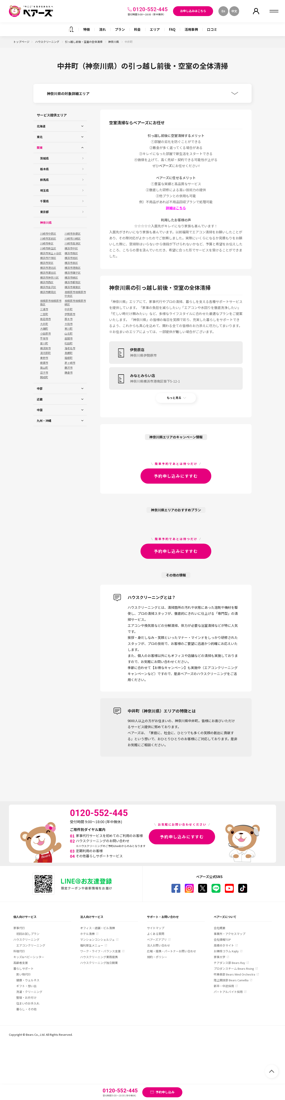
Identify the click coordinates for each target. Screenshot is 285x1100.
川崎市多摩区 (73, 233)
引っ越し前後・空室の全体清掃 (84, 42)
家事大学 (219, 957)
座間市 (69, 338)
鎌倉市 (69, 372)
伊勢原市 (70, 314)
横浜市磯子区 (73, 272)
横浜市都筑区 (73, 282)
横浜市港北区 (48, 267)
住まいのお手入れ (27, 1003)
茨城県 (44, 158)
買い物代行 (23, 974)
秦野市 (44, 358)
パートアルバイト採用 (228, 992)
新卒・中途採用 (224, 986)
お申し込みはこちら (193, 11)
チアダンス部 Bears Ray (229, 963)
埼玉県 (44, 190)
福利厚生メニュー (91, 945)
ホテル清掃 (87, 934)
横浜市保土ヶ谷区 (50, 253)
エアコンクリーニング (30, 945)
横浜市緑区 (71, 277)
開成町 (44, 377)
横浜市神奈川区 (49, 277)
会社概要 (219, 928)
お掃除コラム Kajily (226, 951)
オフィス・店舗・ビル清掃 (97, 928)
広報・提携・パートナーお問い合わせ (171, 951)
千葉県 (44, 201)
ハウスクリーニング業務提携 (99, 957)
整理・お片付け (26, 997)
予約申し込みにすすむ (176, 476)
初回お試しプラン (27, 934)
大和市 (69, 324)
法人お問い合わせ (158, 945)
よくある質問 (155, 934)
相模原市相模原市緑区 (75, 302)
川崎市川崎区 (73, 238)
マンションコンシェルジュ (97, 939)
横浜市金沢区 (48, 287)
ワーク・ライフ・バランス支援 (100, 951)
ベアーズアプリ (157, 939)
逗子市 (44, 372)
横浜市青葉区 (73, 287)
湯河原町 (45, 353)
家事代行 (19, 928)
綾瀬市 (44, 363)
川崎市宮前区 (48, 238)
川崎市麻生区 (48, 248)
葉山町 (44, 367)
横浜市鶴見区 (48, 292)
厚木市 (69, 319)
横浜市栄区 (46, 263)
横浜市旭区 (71, 258)
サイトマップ (155, 928)
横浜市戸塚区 (48, 258)
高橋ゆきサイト (224, 945)
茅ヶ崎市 (70, 363)
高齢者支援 (20, 963)
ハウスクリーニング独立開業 (99, 963)
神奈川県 (114, 42)
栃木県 (44, 169)
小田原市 (45, 333)
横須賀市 (45, 348)
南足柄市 (45, 319)
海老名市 (70, 348)
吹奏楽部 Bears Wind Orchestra (234, 974)
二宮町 (44, 314)
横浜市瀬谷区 (48, 272)
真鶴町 (69, 353)
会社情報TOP (222, 939)
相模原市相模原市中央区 (75, 294)
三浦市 (44, 309)
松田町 (69, 343)
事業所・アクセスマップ (229, 934)
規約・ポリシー (157, 957)
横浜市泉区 (71, 263)
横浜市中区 (71, 248)
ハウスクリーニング (47, 42)
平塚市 (44, 338)
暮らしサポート (23, 968)
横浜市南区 (71, 253)
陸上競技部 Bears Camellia (231, 980)
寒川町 (69, 328)
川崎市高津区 (73, 243)
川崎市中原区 (48, 233)
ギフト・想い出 (26, 986)
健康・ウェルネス (27, 980)
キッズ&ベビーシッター (28, 957)
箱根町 (69, 358)
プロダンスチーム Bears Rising (234, 968)
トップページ (21, 42)
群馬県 (44, 180)
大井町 (44, 324)
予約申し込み (165, 1092)
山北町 (69, 333)
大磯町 (44, 328)
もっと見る (174, 398)
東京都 (44, 212)
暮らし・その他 (26, 1009)
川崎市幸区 (46, 243)
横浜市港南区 (73, 267)
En (223, 11)
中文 (234, 11)
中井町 (69, 309)
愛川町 (44, 343)
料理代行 (19, 951)
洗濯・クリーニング (29, 992)
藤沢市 (69, 367)
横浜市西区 (46, 282)
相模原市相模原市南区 (50, 302)
